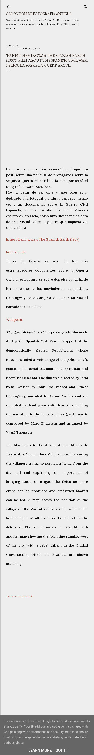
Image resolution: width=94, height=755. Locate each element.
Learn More (40, 750)
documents (20, 596)
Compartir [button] (12, 45)
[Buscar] (85, 6)
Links (30, 596)
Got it (61, 750)
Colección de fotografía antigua (39, 13)
